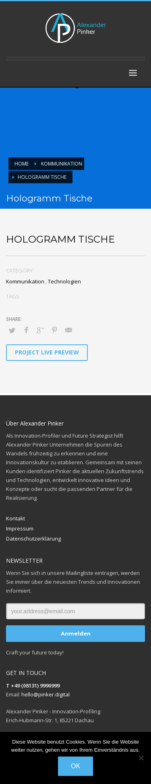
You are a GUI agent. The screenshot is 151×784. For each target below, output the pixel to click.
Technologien (64, 281)
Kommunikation (25, 281)
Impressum (19, 528)
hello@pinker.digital (45, 694)
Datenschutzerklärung (33, 538)
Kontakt (15, 518)
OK (75, 766)
